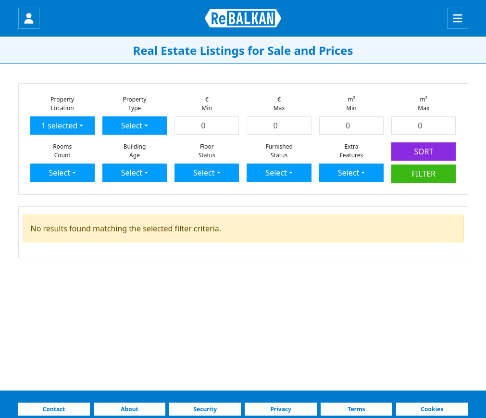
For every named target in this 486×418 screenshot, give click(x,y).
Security (205, 409)
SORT (423, 151)
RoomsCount (62, 150)
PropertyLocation (62, 103)
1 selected (59, 125)
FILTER (424, 173)
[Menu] (457, 18)
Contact (54, 409)
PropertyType (135, 103)
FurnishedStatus (278, 150)
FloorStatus (207, 150)
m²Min (351, 103)
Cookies (432, 409)
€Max (279, 103)
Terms (356, 409)
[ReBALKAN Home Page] (243, 18)
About (129, 409)
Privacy (280, 409)
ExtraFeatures (351, 150)
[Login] (28, 18)
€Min (207, 103)
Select (131, 125)
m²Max (423, 103)
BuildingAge (135, 150)
